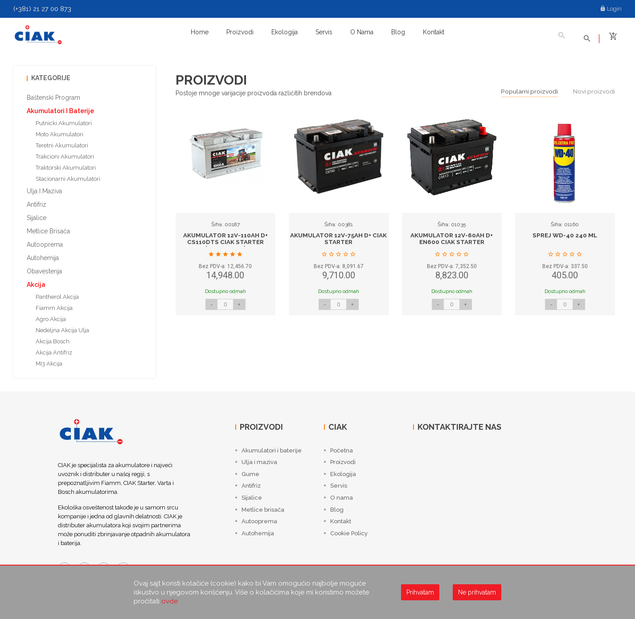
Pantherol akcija (57, 293)
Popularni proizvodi (528, 88)
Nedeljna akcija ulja (62, 327)
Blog (398, 32)
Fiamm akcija (54, 304)
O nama (361, 32)
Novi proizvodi (593, 88)
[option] (225, 219)
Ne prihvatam (477, 592)
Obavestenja (44, 268)
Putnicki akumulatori (64, 120)
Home (200, 32)
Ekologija (284, 32)
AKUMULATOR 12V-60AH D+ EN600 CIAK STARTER (452, 236)
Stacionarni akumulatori (68, 175)
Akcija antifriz (54, 349)
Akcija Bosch (53, 338)
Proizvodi (240, 32)
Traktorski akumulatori (66, 164)
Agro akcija (51, 316)
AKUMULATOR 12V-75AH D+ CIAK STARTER (339, 236)
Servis (323, 32)
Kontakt (433, 32)
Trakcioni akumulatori (65, 153)
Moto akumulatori (59, 131)
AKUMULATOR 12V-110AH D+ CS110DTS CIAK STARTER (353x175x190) (225, 239)
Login (611, 8)
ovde (169, 601)
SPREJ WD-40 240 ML (565, 232)
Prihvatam (420, 592)
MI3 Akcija (49, 360)
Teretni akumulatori (62, 142)
